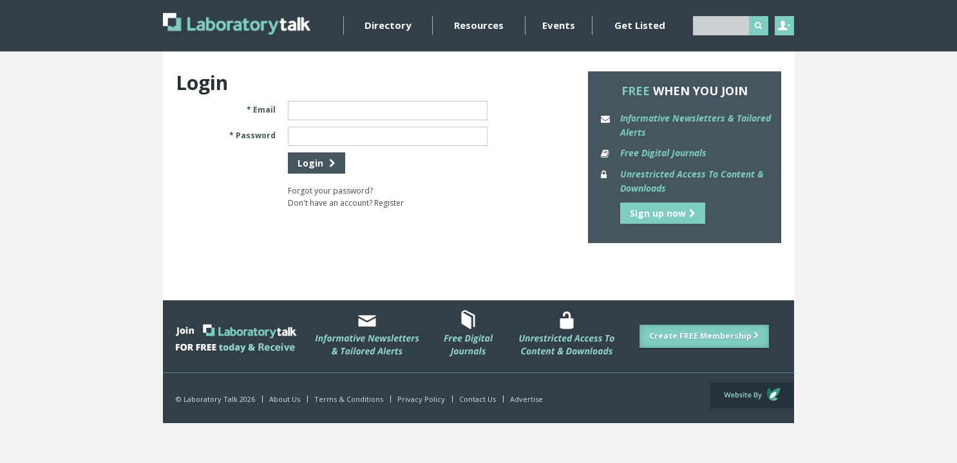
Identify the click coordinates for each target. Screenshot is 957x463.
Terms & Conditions (348, 399)
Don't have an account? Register (346, 202)
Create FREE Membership (704, 336)
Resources (479, 25)
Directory (388, 25)
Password (256, 135)
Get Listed (639, 25)
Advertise (526, 399)
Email (264, 109)
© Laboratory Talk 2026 (215, 399)
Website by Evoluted (752, 395)
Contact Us (477, 399)
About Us (284, 399)
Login (317, 163)
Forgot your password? (330, 190)
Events (558, 25)
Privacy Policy (421, 399)
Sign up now (663, 213)
